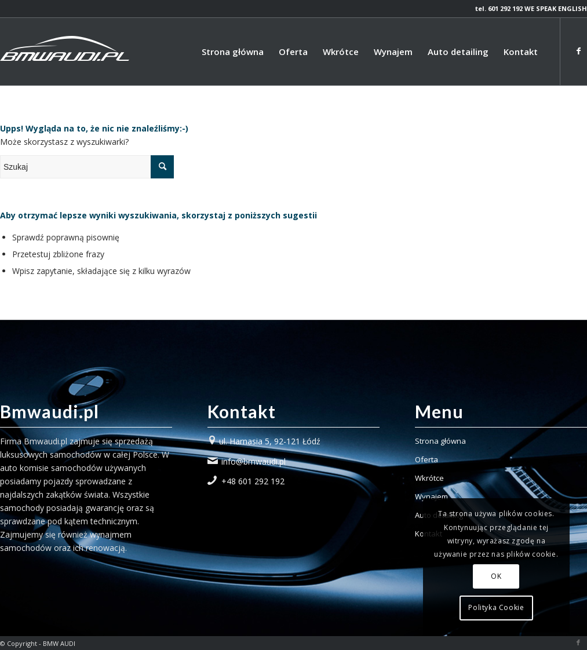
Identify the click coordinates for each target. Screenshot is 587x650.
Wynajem (431, 496)
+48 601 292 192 (253, 481)
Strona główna (440, 441)
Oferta (426, 459)
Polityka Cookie (496, 607)
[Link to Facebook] (578, 51)
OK (496, 576)
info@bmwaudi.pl (253, 461)
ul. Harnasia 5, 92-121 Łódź (269, 441)
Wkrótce (429, 478)
